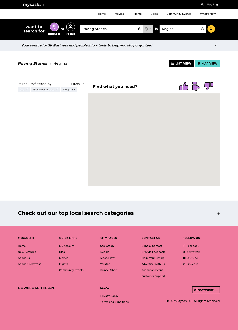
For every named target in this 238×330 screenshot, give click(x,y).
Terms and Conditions (114, 302)
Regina (104, 252)
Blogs (154, 13)
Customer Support (153, 276)
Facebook (191, 246)
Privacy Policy (109, 296)
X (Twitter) (191, 252)
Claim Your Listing (153, 258)
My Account (66, 246)
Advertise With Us (153, 264)
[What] (111, 29)
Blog (62, 252)
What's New (208, 13)
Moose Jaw (107, 258)
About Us (24, 258)
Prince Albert (108, 270)
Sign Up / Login (210, 4)
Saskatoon (107, 246)
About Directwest (29, 264)
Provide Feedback (153, 252)
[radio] (184, 86)
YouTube (190, 258)
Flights (137, 13)
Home (102, 13)
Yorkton (105, 264)
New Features (27, 252)
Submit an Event (152, 270)
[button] (148, 29)
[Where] (183, 29)
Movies (119, 13)
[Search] (211, 29)
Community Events (179, 13)
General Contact (151, 246)
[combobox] (111, 29)
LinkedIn (190, 264)
